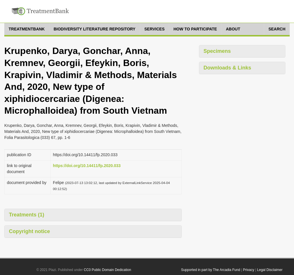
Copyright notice (29, 231)
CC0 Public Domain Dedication (107, 270)
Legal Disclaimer (270, 270)
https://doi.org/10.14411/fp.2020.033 (87, 165)
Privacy (248, 270)
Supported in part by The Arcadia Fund (210, 270)
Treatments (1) (26, 215)
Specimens (217, 51)
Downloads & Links (227, 68)
